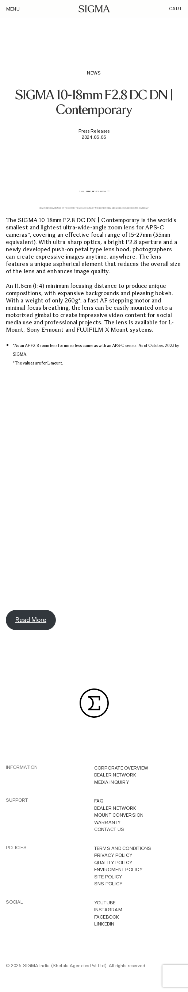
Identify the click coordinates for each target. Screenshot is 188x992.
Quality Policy (113, 862)
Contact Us (109, 829)
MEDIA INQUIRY (111, 782)
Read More (30, 620)
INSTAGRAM (108, 909)
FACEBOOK (106, 917)
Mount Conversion (119, 815)
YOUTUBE (105, 902)
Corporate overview (121, 768)
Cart (175, 8)
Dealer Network (115, 775)
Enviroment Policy (118, 869)
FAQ (99, 801)
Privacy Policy (113, 855)
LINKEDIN (104, 924)
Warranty (107, 822)
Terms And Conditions (122, 848)
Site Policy (108, 877)
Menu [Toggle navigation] (13, 9)
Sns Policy (108, 883)
